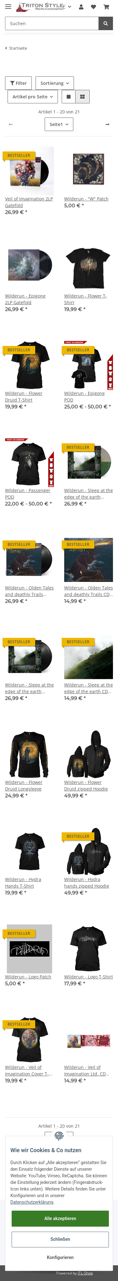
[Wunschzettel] (93, 7)
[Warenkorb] (106, 7)
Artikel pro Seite (30, 97)
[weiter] (107, 124)
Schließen (60, 1239)
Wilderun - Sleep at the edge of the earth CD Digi (88, 688)
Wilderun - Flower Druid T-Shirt (23, 396)
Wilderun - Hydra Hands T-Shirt (23, 882)
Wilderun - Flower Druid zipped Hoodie (86, 785)
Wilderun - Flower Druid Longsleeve (23, 785)
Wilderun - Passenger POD (27, 493)
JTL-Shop (85, 1273)
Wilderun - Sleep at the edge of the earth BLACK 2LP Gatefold (29, 688)
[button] (81, 7)
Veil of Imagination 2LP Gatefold (29, 202)
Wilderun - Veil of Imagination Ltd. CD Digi (85, 1070)
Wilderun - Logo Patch (28, 977)
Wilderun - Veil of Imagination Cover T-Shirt (27, 1070)
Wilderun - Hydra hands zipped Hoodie (86, 882)
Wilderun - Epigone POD (84, 396)
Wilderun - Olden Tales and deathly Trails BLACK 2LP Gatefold (29, 591)
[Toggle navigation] (8, 4)
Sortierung (52, 83)
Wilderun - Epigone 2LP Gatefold (25, 299)
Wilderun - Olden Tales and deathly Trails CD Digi (88, 591)
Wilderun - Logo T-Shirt (88, 977)
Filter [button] (18, 83)
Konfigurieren (60, 1257)
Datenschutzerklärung (31, 1202)
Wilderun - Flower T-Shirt (85, 299)
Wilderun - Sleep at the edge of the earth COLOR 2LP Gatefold (88, 493)
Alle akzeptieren (60, 1218)
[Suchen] (52, 23)
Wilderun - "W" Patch (86, 199)
